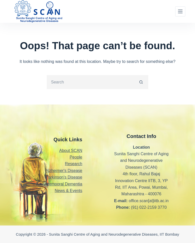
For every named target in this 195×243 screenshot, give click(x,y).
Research (73, 164)
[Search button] (141, 82)
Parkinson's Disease (64, 177)
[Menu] (180, 11)
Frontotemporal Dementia (59, 184)
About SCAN (70, 150)
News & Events (68, 190)
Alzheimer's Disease (64, 170)
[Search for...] (90, 82)
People (76, 157)
